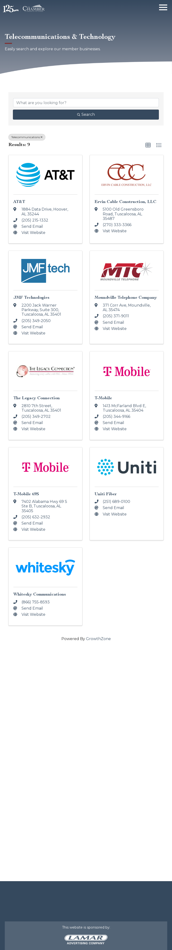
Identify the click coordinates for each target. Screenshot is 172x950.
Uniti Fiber (106, 493)
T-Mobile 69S (26, 493)
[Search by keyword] (86, 102)
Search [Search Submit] (86, 114)
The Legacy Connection (36, 397)
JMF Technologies (31, 297)
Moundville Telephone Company (126, 297)
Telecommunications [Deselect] (27, 137)
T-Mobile (103, 397)
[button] (148, 145)
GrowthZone (98, 639)
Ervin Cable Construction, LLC (125, 201)
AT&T (19, 201)
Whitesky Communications (39, 594)
